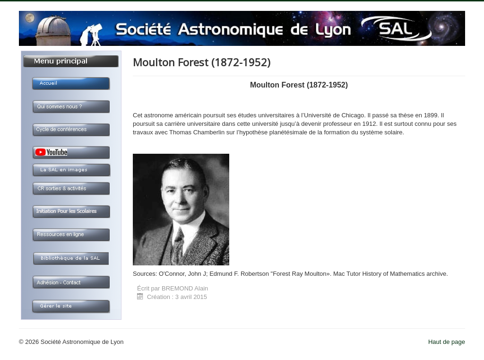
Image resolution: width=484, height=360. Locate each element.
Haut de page (446, 341)
